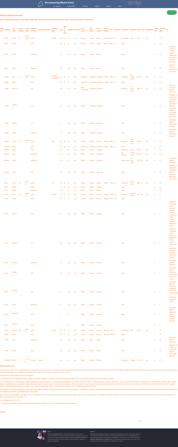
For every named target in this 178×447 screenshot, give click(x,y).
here (58, 441)
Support (108, 6)
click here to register (80, 437)
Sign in (131, 3)
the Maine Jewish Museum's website (99, 439)
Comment (171, 13)
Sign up (137, 3)
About (120, 6)
